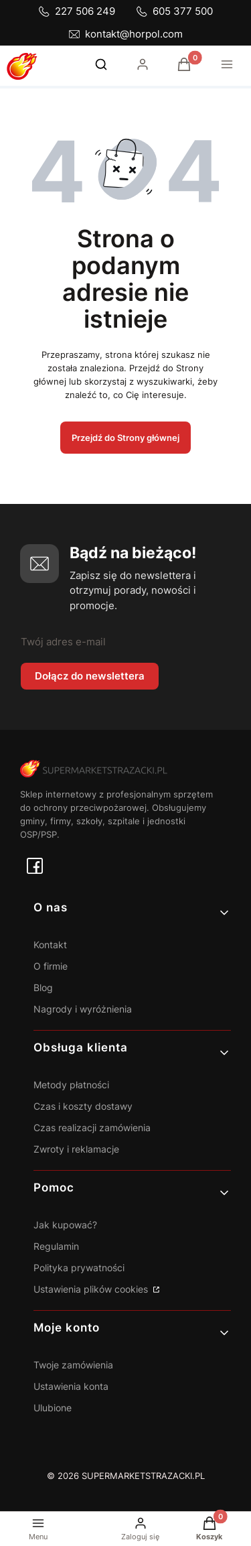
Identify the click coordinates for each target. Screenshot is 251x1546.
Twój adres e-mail (63, 641)
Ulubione (52, 1407)
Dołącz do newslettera (90, 675)
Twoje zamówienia (73, 1364)
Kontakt (50, 944)
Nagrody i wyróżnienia (82, 1009)
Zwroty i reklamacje (76, 1149)
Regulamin (56, 1246)
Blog (43, 987)
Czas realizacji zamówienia (92, 1127)
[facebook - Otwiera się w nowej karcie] (35, 866)
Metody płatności (71, 1084)
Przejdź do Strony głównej (125, 437)
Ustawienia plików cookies (92, 1289)
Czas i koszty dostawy (83, 1106)
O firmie (50, 966)
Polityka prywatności (78, 1267)
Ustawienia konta (70, 1386)
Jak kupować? (65, 1224)
